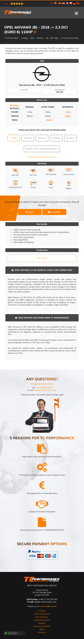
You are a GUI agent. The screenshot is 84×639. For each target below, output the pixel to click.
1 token (13, 138)
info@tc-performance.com (45, 390)
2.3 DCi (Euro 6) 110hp (69, 38)
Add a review (42, 258)
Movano (40, 38)
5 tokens (28, 138)
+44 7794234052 (44, 387)
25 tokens (56, 138)
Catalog (24, 38)
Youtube (53, 606)
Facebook (43, 606)
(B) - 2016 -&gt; (52, 38)
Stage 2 (15, 108)
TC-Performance (12, 38)
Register (54, 211)
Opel (32, 38)
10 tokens (42, 138)
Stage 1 (15, 105)
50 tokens (70, 138)
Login (29, 211)
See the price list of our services (42, 156)
